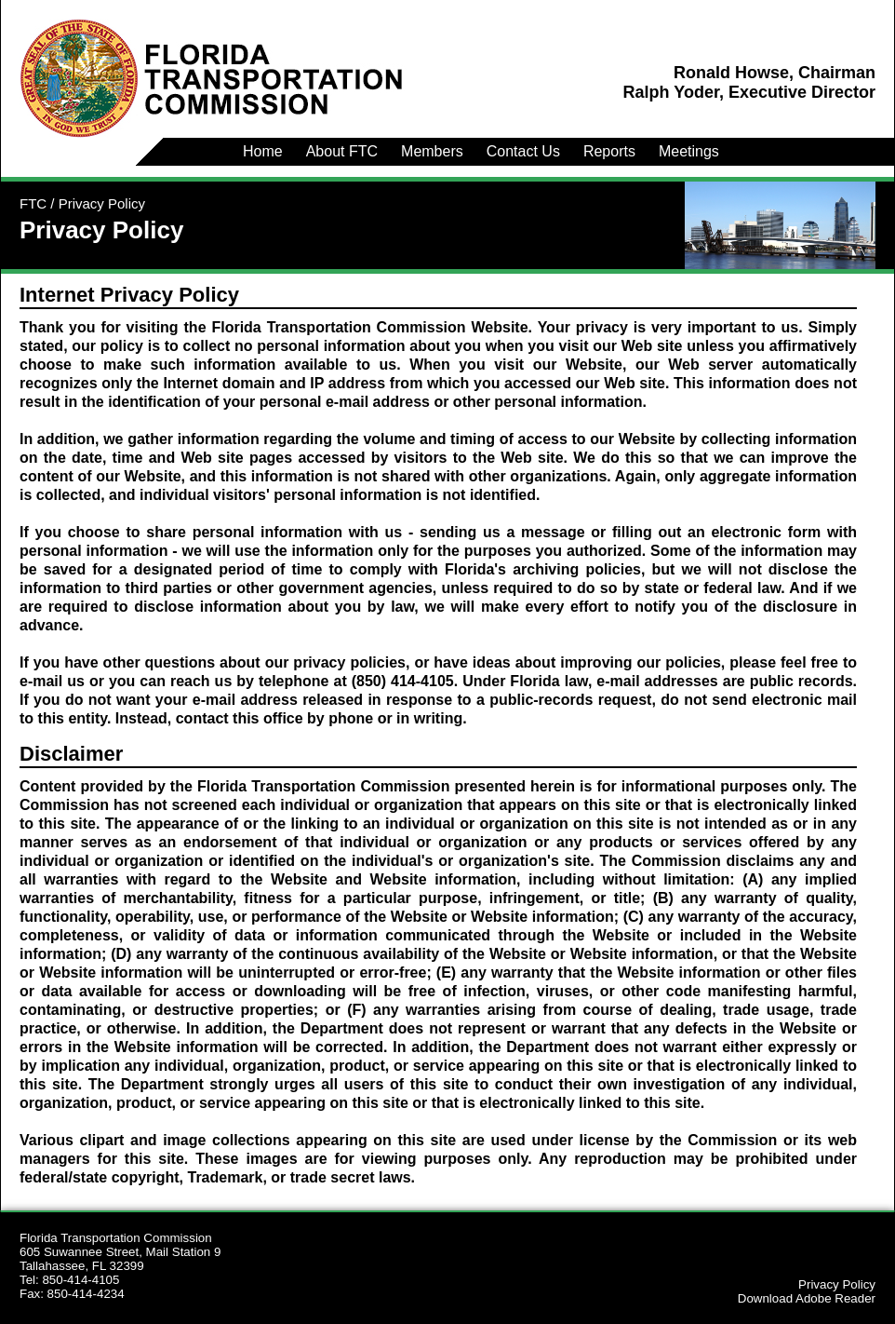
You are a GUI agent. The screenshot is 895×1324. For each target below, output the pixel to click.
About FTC (342, 151)
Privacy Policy (836, 1284)
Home (263, 151)
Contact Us (523, 151)
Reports (609, 151)
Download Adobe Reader (806, 1298)
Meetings (689, 151)
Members (432, 151)
